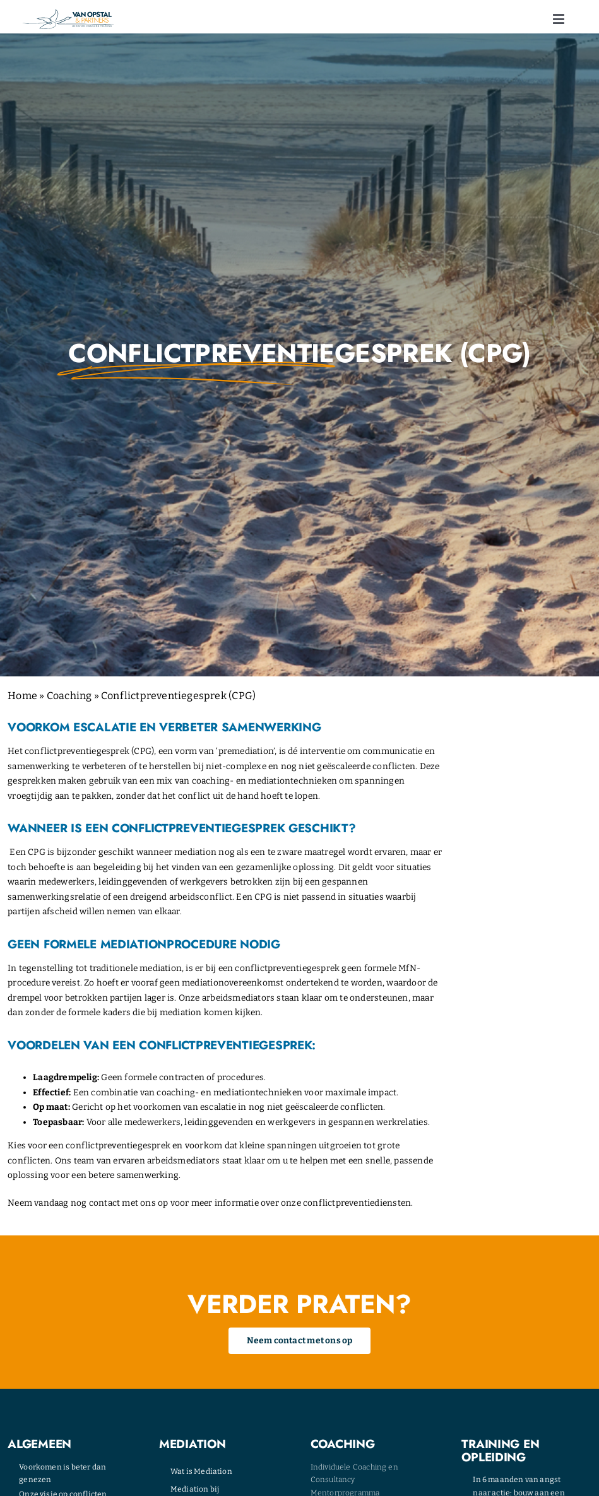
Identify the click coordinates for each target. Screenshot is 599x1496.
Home (22, 696)
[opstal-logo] (67, 13)
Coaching (69, 696)
